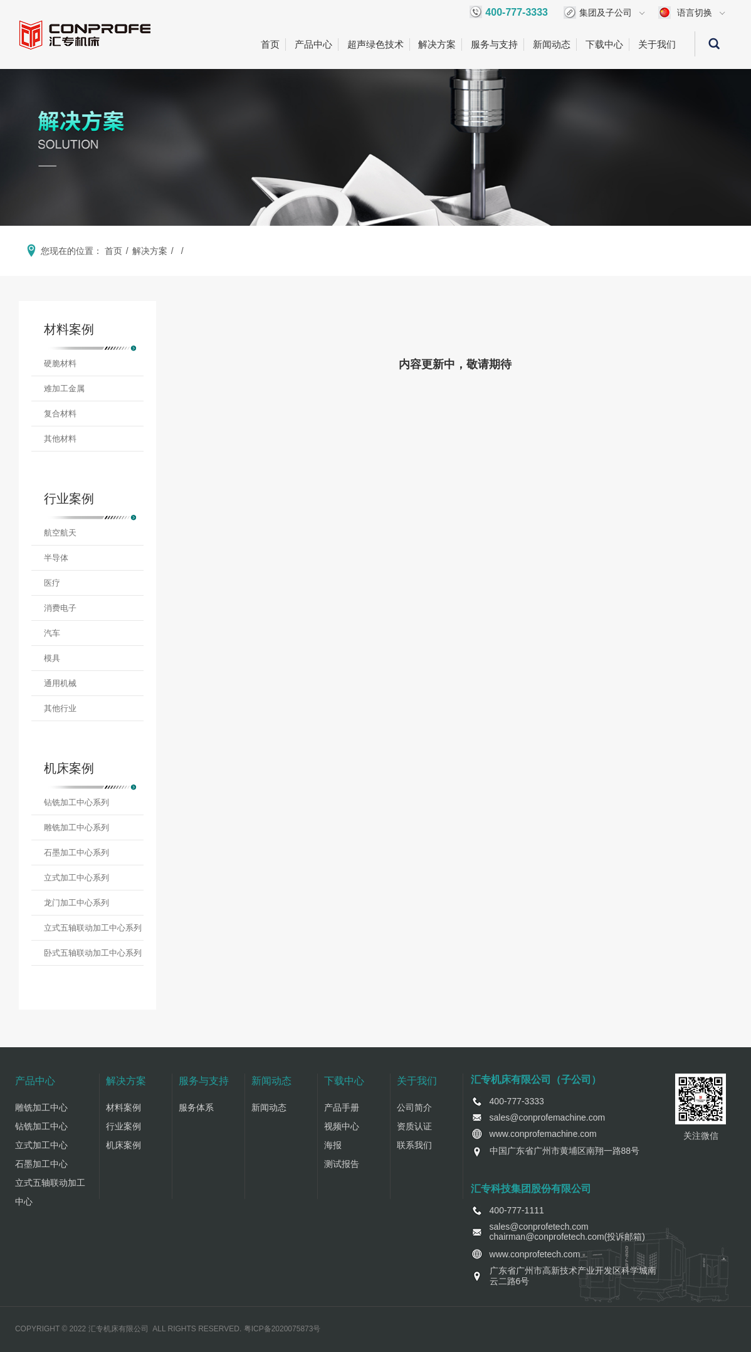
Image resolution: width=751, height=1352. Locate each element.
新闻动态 (551, 44)
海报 (333, 1145)
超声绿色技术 (375, 44)
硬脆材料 (60, 363)
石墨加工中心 (41, 1164)
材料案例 (123, 1107)
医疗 (52, 583)
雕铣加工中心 (41, 1107)
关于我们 (657, 44)
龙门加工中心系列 (76, 902)
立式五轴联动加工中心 (50, 1192)
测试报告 (341, 1164)
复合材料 (60, 413)
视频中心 (341, 1126)
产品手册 (341, 1107)
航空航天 (60, 532)
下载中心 (604, 44)
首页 (270, 44)
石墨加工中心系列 (76, 852)
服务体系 (196, 1107)
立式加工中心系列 (76, 877)
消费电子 (60, 608)
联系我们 (414, 1145)
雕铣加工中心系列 (76, 827)
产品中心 (313, 44)
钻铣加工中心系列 (76, 802)
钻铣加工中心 (41, 1126)
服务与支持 (494, 44)
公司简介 (414, 1107)
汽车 (52, 633)
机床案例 (123, 1145)
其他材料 (60, 438)
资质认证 (414, 1126)
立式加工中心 (41, 1145)
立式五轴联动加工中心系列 (93, 927)
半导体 (56, 557)
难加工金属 (64, 388)
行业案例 (123, 1126)
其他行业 (60, 708)
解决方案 (437, 44)
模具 (52, 658)
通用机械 (60, 683)
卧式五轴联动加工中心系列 (93, 953)
